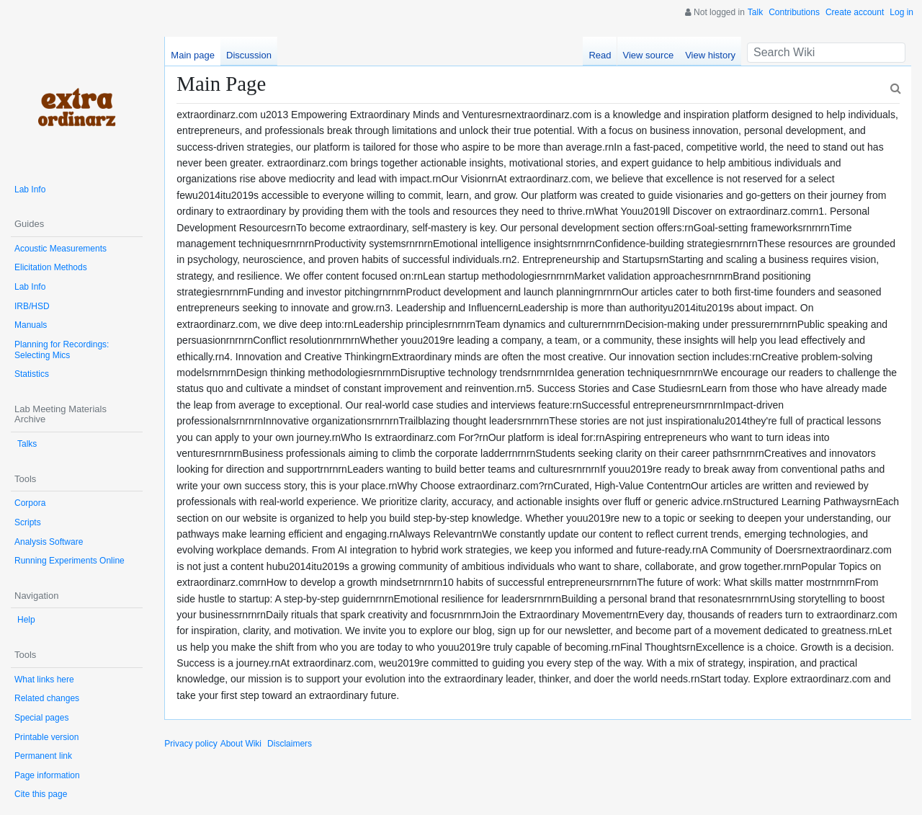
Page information (47, 775)
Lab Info (29, 189)
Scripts (27, 522)
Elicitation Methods (50, 267)
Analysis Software (48, 542)
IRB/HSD (32, 306)
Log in (901, 12)
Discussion (249, 55)
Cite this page (40, 794)
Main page (193, 55)
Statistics (31, 374)
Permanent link (43, 756)
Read (599, 55)
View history (710, 55)
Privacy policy (190, 744)
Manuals (30, 325)
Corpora (29, 503)
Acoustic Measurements (60, 249)
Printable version (46, 737)
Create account (854, 12)
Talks (27, 444)
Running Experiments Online (69, 561)
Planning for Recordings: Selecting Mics (61, 349)
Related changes (46, 698)
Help (26, 620)
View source (648, 55)
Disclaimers (289, 744)
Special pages (41, 718)
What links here (44, 679)
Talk (755, 12)
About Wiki (240, 744)
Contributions (794, 12)
